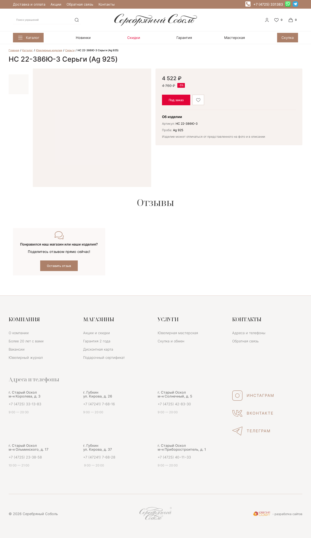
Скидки (133, 37)
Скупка (287, 37)
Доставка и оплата (29, 4)
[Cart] (293, 19)
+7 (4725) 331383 (268, 4)
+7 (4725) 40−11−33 (174, 457)
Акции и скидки (96, 333)
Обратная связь (80, 4)
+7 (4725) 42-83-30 (174, 404)
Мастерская (234, 37)
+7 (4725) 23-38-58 (25, 457)
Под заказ (176, 100)
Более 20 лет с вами (26, 341)
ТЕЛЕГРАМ (251, 431)
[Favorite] (279, 19)
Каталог (28, 37)
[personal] (267, 19)
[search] (76, 19)
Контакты (106, 4)
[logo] (155, 25)
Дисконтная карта (98, 349)
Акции (56, 4)
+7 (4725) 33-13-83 (25, 404)
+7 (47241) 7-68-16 (99, 404)
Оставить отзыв (59, 266)
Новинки (83, 37)
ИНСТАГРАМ (253, 395)
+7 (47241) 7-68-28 (99, 457)
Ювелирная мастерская (178, 333)
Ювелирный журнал (26, 357)
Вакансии (17, 349)
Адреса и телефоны (248, 333)
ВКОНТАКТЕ (253, 413)
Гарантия (184, 37)
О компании (19, 333)
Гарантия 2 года (96, 341)
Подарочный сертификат (104, 357)
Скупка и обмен (171, 341)
